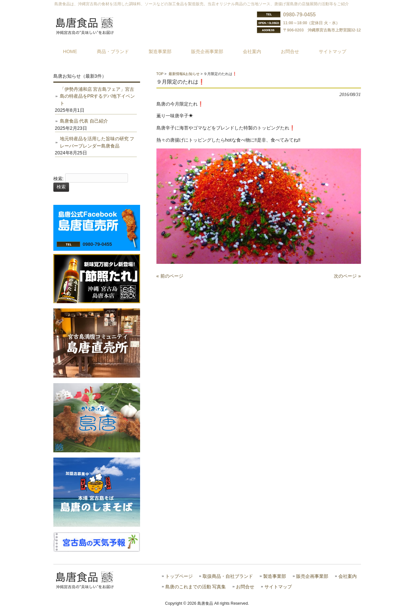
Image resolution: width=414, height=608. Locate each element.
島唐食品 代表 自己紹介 (84, 121)
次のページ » (347, 276)
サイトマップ (278, 586)
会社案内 (347, 576)
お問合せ (245, 586)
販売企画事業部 (312, 576)
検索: (58, 178)
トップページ (179, 576)
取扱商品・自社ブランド (228, 576)
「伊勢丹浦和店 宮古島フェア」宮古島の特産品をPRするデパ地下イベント (97, 96)
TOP (160, 74)
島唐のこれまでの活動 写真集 (195, 586)
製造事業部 (274, 576)
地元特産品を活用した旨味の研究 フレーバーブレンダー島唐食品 (97, 142)
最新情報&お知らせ (184, 74)
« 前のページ (169, 276)
